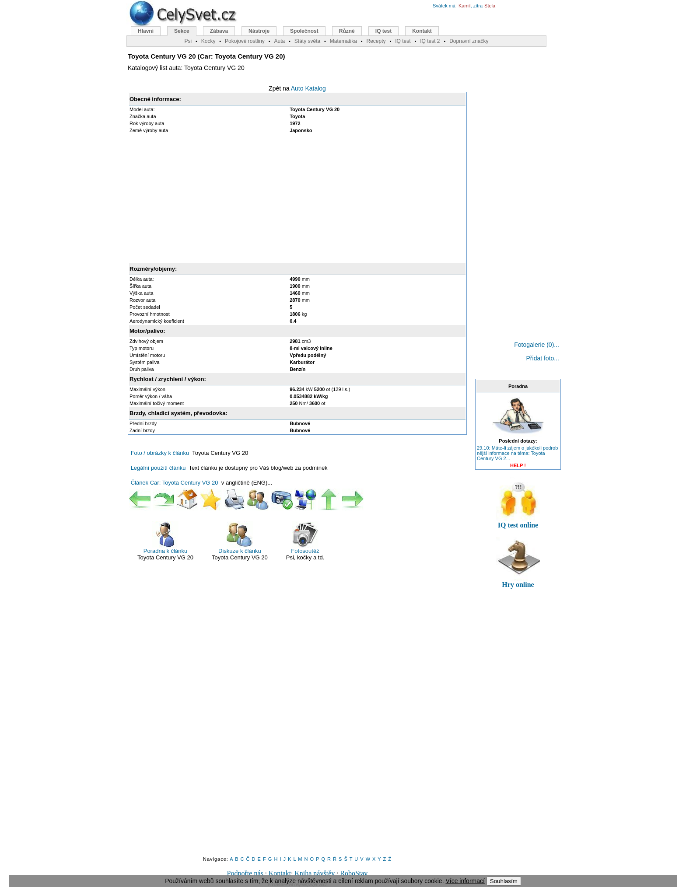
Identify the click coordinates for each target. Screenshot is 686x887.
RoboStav (354, 873)
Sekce (181, 31)
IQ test (383, 31)
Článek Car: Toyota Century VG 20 (174, 482)
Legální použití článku (158, 467)
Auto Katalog (308, 88)
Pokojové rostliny (245, 41)
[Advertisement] (297, 198)
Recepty (375, 41)
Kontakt (280, 873)
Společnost (304, 31)
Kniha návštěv (314, 873)
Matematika (343, 41)
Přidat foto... (542, 358)
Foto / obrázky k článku (160, 453)
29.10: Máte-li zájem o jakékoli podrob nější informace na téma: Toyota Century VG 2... (517, 453)
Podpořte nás (245, 873)
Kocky (208, 41)
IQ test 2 (430, 41)
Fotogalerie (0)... (536, 344)
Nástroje (259, 31)
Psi (188, 41)
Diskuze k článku (239, 537)
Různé (347, 31)
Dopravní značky (468, 41)
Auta (279, 41)
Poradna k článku (165, 537)
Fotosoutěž (305, 537)
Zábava (219, 31)
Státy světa (307, 41)
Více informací (464, 880)
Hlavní (146, 31)
